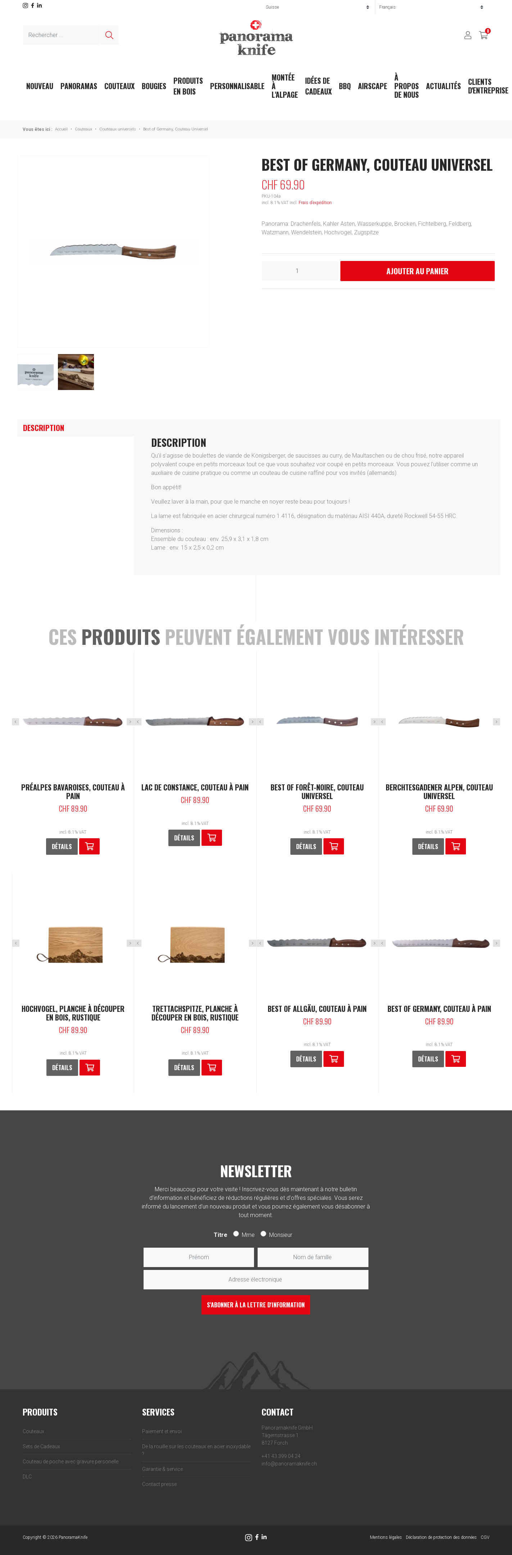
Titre (220, 1234)
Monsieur (280, 1234)
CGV (485, 1537)
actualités (443, 86)
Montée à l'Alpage (285, 86)
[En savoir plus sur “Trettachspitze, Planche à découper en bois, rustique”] (211, 1068)
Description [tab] (43, 427)
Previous (15, 721)
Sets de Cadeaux (41, 1446)
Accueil (61, 129)
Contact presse (159, 1484)
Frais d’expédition (315, 202)
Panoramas (78, 86)
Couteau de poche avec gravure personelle (70, 1461)
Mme (248, 1234)
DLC (27, 1477)
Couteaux (119, 86)
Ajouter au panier (417, 270)
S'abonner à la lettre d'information (256, 1305)
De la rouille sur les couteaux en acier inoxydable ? (196, 1450)
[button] (89, 846)
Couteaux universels (117, 129)
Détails (62, 846)
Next (130, 721)
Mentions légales (386, 1537)
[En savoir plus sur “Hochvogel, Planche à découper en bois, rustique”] (90, 1068)
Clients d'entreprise (488, 86)
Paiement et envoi (162, 1431)
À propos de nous (406, 86)
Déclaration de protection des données (441, 1537)
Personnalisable (237, 86)
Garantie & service (162, 1469)
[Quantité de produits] (300, 271)
